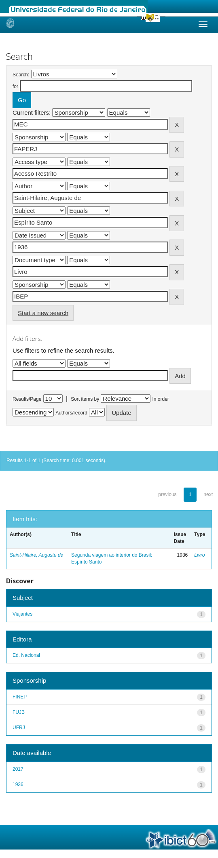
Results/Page (27, 399)
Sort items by (85, 399)
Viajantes (22, 614)
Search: (21, 75)
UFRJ (19, 727)
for (15, 86)
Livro (199, 555)
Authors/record (71, 413)
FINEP (20, 697)
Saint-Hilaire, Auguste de (36, 555)
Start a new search (43, 312)
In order (160, 399)
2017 (18, 769)
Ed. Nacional (26, 655)
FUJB (19, 712)
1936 (18, 784)
